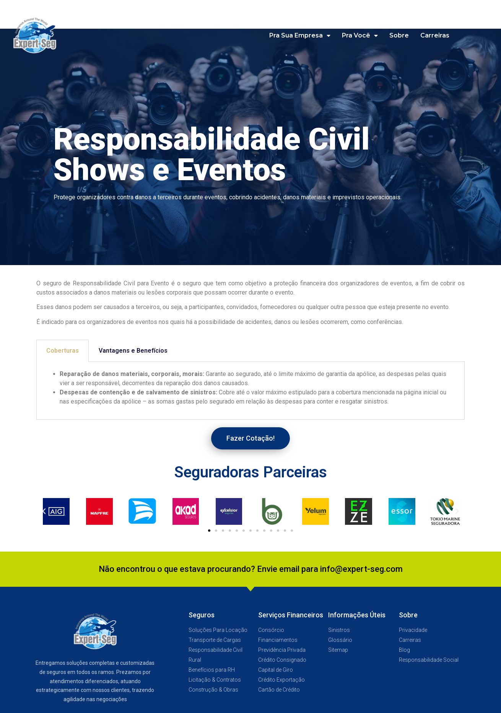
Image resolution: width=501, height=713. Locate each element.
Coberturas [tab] (62, 350)
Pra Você (360, 36)
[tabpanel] (250, 391)
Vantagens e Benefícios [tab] (133, 350)
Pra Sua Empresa (299, 36)
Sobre (399, 35)
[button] (250, 438)
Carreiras (434, 35)
